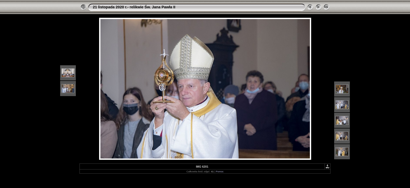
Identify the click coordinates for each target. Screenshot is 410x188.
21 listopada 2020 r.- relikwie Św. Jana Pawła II (134, 7)
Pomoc (220, 171)
